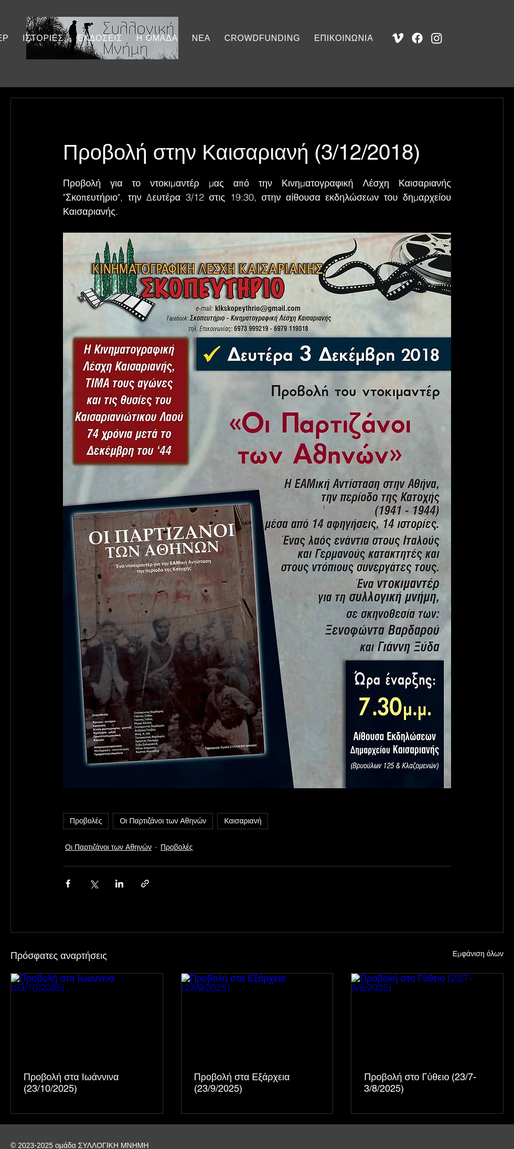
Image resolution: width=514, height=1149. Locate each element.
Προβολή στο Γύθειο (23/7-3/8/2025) (420, 1082)
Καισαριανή (242, 821)
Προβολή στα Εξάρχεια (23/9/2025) (242, 1082)
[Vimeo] (398, 38)
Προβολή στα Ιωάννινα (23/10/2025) (71, 1082)
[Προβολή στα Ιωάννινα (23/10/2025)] (87, 1016)
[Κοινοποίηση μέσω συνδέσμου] (145, 884)
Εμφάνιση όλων (478, 953)
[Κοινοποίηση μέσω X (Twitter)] (94, 884)
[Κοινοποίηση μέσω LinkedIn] (119, 884)
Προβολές (86, 821)
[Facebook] (417, 38)
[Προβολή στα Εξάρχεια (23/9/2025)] (257, 1016)
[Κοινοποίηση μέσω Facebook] (68, 884)
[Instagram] (437, 38)
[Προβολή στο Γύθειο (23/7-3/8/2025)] (427, 1016)
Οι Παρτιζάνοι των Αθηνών (163, 821)
